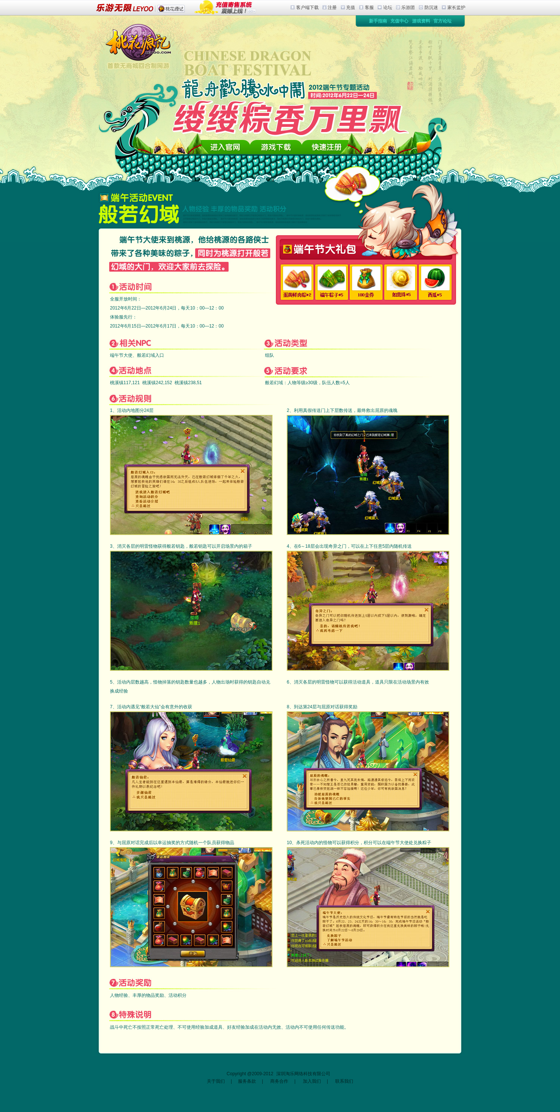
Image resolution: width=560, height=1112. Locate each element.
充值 (350, 7)
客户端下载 (307, 7)
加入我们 (312, 1081)
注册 (332, 7)
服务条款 (247, 1081)
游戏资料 (421, 21)
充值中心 (399, 21)
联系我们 (344, 1081)
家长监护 (456, 7)
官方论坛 (443, 21)
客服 (369, 7)
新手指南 (378, 21)
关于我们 (216, 1081)
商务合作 (279, 1081)
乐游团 (408, 7)
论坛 (387, 7)
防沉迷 (431, 7)
